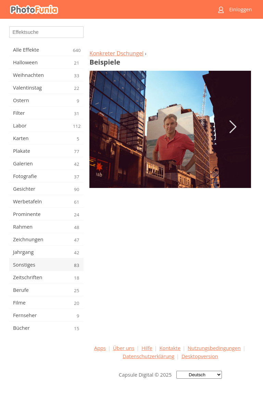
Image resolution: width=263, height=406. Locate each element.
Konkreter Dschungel (116, 53)
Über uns (124, 347)
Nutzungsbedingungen (214, 347)
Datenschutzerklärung (148, 356)
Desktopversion (199, 356)
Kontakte (170, 347)
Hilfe (146, 347)
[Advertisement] (170, 36)
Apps (100, 347)
